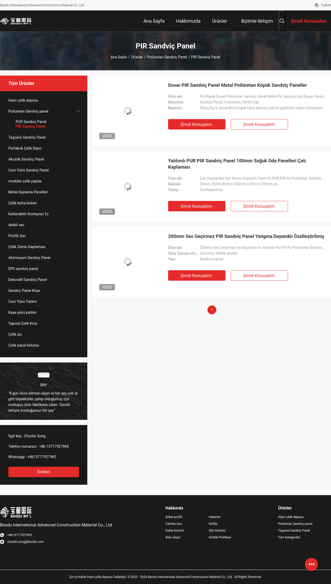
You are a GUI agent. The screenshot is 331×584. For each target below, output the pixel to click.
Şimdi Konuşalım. (197, 124)
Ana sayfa (119, 57)
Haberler (215, 517)
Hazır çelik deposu (23, 100)
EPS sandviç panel (23, 269)
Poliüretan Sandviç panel (167, 57)
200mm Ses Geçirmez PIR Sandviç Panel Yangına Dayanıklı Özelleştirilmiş (246, 236)
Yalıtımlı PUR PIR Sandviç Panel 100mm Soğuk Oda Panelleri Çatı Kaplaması (237, 164)
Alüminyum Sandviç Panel (29, 258)
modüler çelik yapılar (25, 181)
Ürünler (137, 57)
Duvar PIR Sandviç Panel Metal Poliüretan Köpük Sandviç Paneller (237, 85)
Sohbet (43, 471)
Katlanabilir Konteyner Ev (28, 214)
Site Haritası (217, 530)
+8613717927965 (41, 457)
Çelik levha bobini (22, 203)
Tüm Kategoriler (289, 537)
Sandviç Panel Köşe (24, 290)
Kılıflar (213, 524)
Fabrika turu (174, 524)
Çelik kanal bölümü (23, 345)
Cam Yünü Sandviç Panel (28, 170)
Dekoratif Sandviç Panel (27, 280)
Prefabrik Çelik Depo (24, 148)
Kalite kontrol (175, 530)
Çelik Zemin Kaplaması (26, 247)
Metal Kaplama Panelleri (28, 192)
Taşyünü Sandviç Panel (27, 137)
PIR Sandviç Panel (31, 126)
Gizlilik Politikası (220, 537)
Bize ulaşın (173, 537)
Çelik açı (15, 334)
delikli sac (16, 225)
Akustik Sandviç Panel (26, 159)
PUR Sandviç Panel (31, 122)
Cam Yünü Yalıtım (22, 301)
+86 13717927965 (54, 446)
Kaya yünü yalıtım (22, 312)
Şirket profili (174, 517)
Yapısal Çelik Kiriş (22, 323)
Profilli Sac (17, 236)
